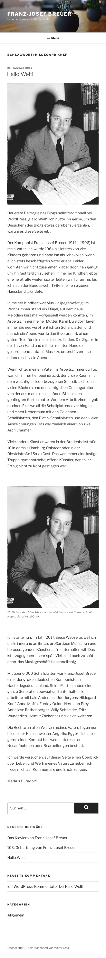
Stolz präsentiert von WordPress (48, 947)
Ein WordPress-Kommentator (32, 886)
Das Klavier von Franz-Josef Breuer (37, 838)
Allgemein (15, 915)
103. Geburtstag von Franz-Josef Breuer (41, 847)
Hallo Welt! (20, 74)
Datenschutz (15, 947)
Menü (53, 38)
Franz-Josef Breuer (39, 14)
